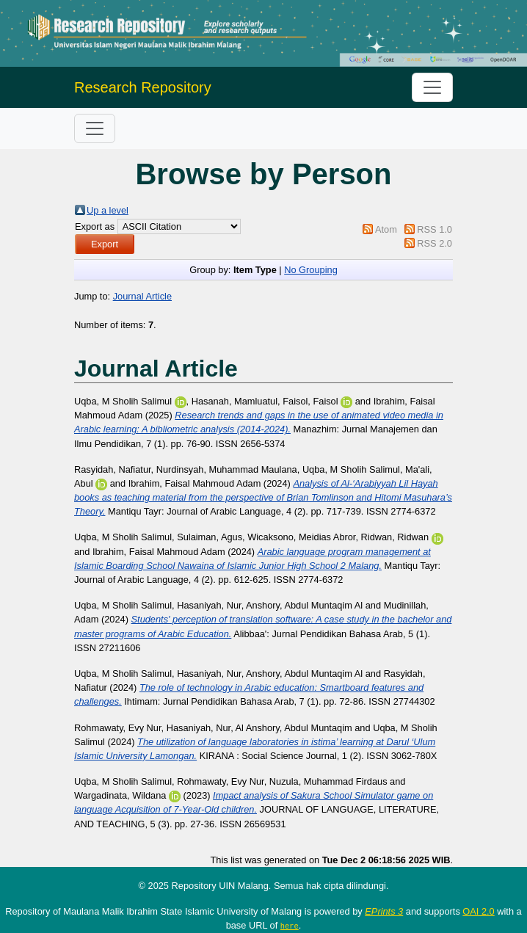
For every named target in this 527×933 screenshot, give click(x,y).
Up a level (107, 210)
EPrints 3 (384, 911)
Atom (386, 229)
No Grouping (311, 269)
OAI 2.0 (478, 911)
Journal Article (142, 296)
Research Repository (142, 87)
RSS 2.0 (434, 243)
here (289, 926)
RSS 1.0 (434, 229)
